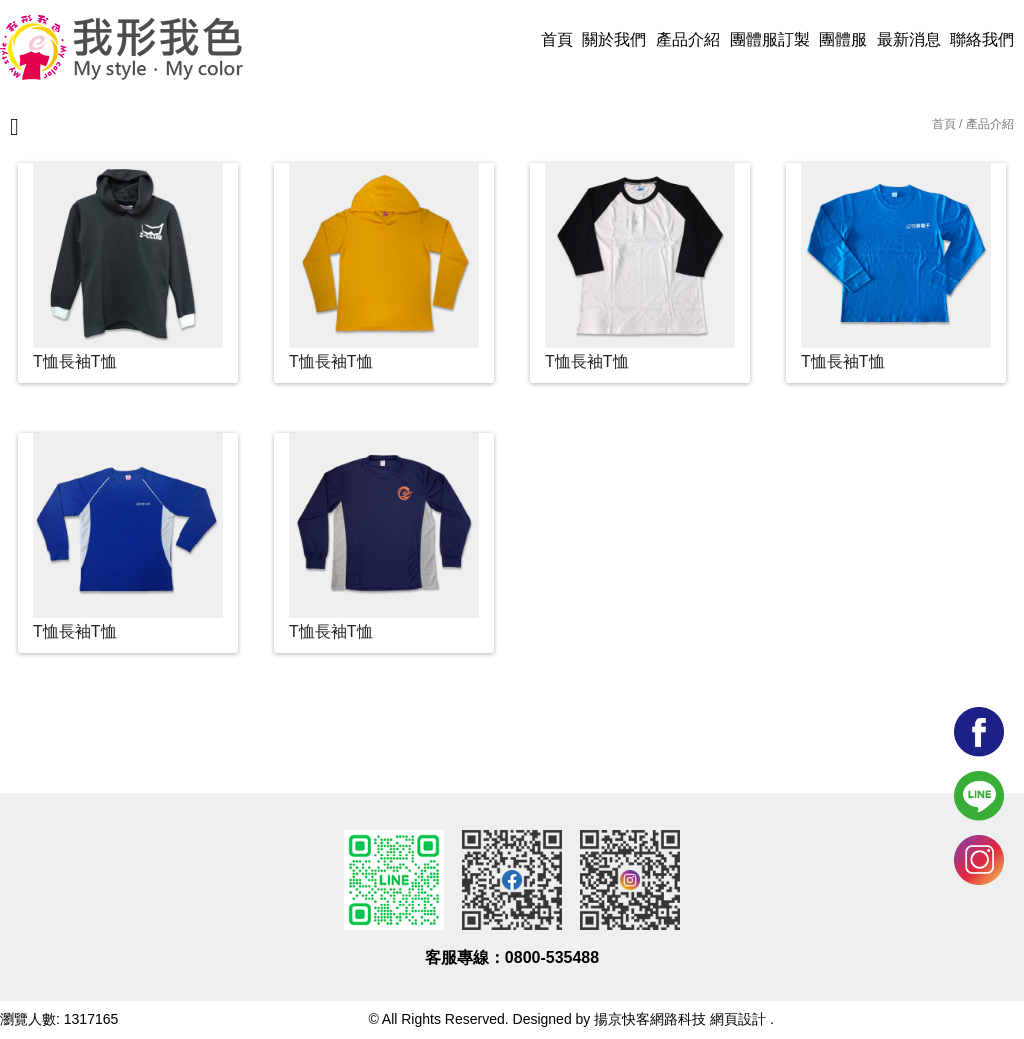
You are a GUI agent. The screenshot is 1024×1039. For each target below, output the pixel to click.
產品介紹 (688, 39)
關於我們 (614, 39)
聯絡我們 (982, 39)
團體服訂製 (770, 39)
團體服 (843, 39)
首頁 (557, 39)
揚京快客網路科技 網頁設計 (680, 1019)
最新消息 (909, 39)
